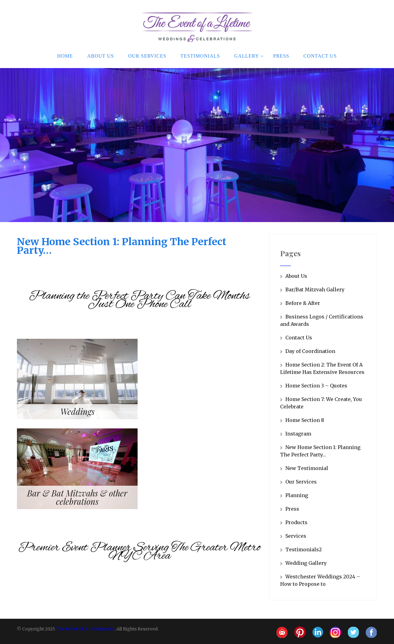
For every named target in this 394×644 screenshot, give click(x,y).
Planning (296, 495)
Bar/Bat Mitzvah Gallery (314, 289)
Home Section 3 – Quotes (316, 386)
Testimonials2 (303, 549)
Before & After (302, 303)
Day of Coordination (310, 351)
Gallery (249, 56)
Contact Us (320, 56)
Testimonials (200, 56)
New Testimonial (306, 468)
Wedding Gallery (306, 563)
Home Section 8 (304, 420)
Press (281, 56)
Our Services (147, 56)
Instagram (298, 434)
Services (295, 536)
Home (65, 56)
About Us (100, 56)
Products (296, 522)
